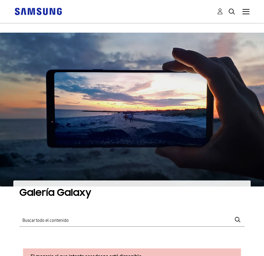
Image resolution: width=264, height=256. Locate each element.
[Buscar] (132, 219)
